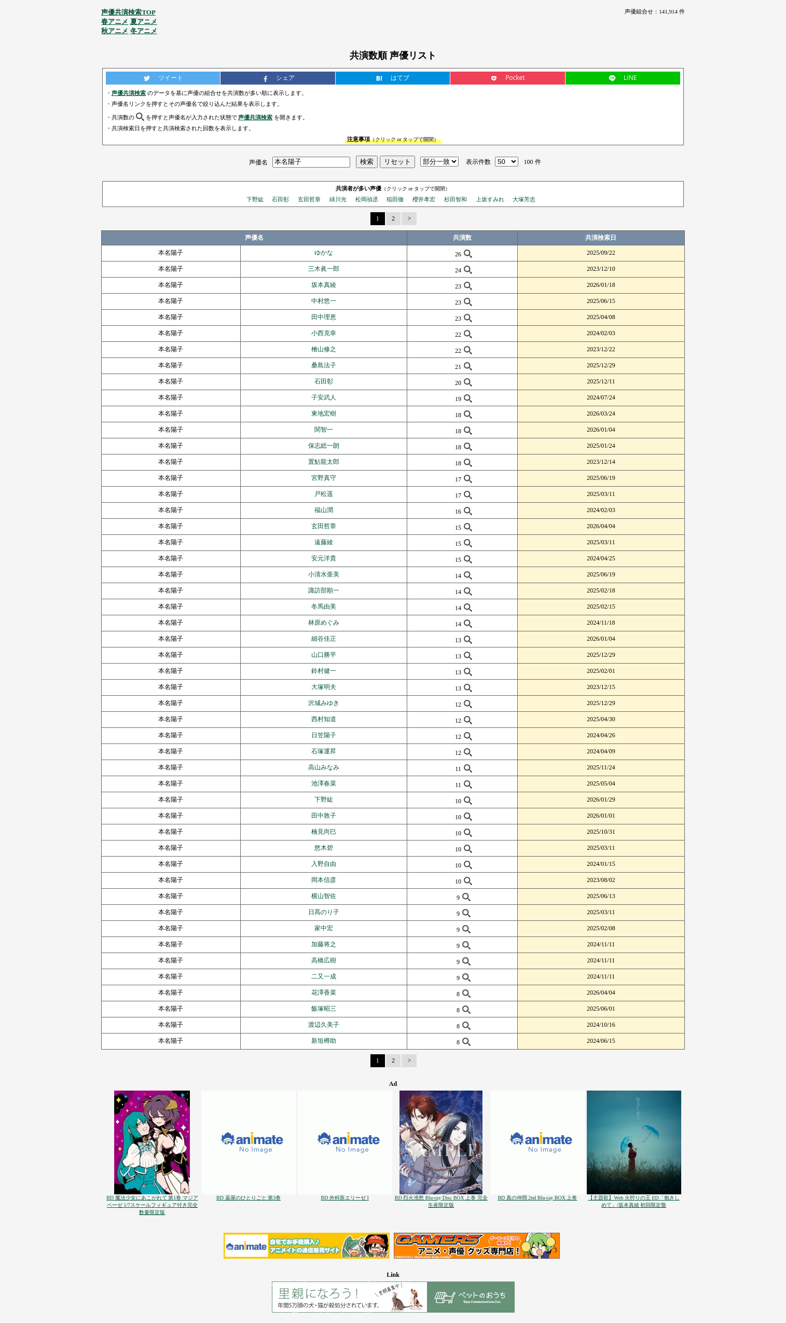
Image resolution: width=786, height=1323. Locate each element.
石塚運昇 (323, 751)
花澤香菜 (323, 992)
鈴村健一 (323, 670)
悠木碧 (323, 847)
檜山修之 (323, 349)
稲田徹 (395, 199)
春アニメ (114, 21)
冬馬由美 (323, 606)
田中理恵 (323, 317)
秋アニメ (114, 31)
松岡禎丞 (366, 199)
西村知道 (323, 719)
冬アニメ (143, 31)
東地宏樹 (323, 413)
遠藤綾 (323, 542)
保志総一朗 (323, 445)
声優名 (258, 162)
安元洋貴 (323, 558)
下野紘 (255, 199)
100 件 (532, 162)
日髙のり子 (323, 912)
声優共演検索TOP (128, 12)
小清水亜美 (323, 574)
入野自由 (323, 863)
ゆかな (323, 252)
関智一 (323, 429)
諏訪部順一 (323, 590)
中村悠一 (323, 301)
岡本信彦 (323, 880)
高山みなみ (323, 767)
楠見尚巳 (323, 831)
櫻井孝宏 (423, 199)
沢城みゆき (323, 703)
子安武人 (323, 397)
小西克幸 (323, 333)
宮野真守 (323, 477)
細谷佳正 (323, 638)
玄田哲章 (309, 199)
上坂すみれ (490, 199)
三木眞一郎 (323, 268)
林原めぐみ (323, 622)
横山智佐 (323, 896)
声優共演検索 (129, 93)
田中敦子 (323, 815)
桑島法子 (323, 365)
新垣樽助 (323, 1040)
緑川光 (338, 199)
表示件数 (478, 162)
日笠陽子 (323, 735)
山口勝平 (323, 654)
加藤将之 (323, 944)
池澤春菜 (323, 783)
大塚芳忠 (524, 199)
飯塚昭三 (323, 1008)
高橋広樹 (323, 960)
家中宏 (323, 928)
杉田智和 (455, 199)
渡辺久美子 (323, 1024)
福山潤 (323, 510)
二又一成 (323, 976)
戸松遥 (323, 494)
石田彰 (280, 199)
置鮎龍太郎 (323, 461)
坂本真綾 (323, 284)
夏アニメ (143, 21)
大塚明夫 (323, 687)
